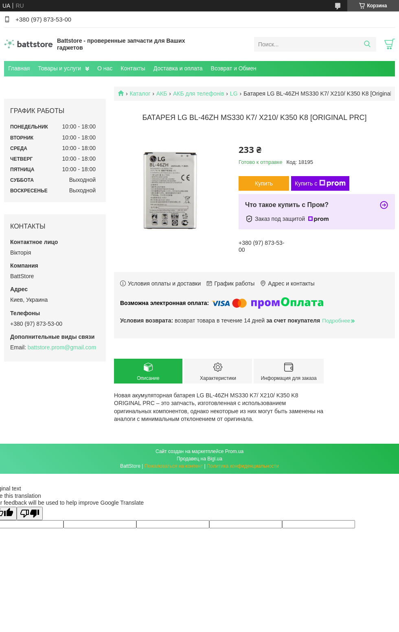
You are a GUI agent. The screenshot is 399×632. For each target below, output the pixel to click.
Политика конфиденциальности (243, 466)
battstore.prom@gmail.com (62, 347)
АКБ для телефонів (198, 93)
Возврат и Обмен (233, 68)
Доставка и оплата (178, 68)
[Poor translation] (30, 513)
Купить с (320, 183)
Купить (264, 183)
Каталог (139, 93)
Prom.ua (234, 451)
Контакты (133, 68)
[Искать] (367, 44)
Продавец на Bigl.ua (199, 459)
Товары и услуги (59, 68)
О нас (104, 68)
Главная (19, 68)
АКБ (161, 93)
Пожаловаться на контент (174, 466)
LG (234, 93)
